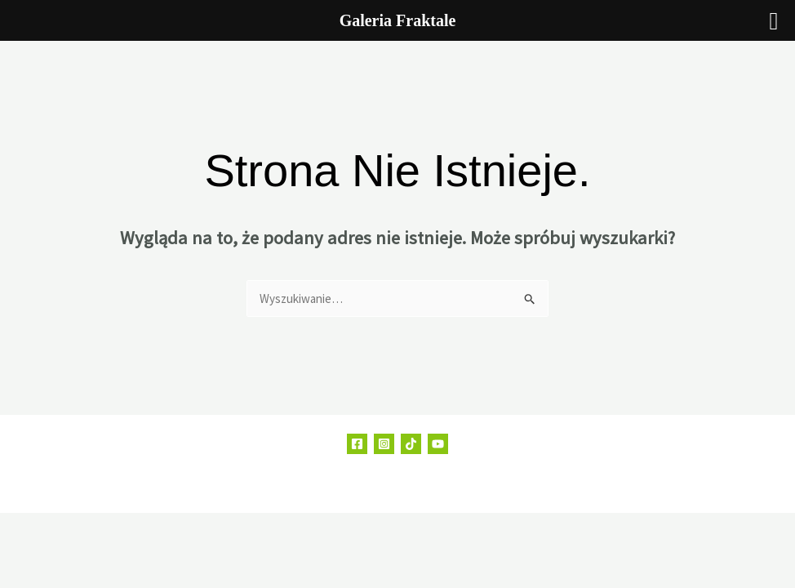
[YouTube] (438, 444)
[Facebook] (357, 444)
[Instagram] (384, 444)
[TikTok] (411, 444)
